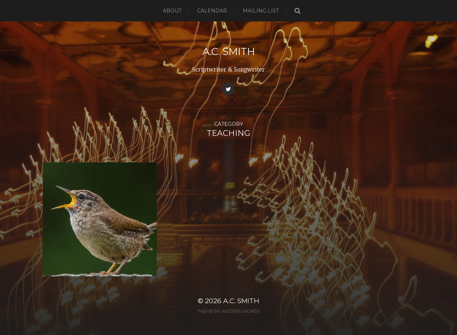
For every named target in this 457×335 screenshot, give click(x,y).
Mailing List (261, 11)
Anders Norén (241, 311)
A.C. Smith (228, 51)
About (172, 11)
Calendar (212, 11)
